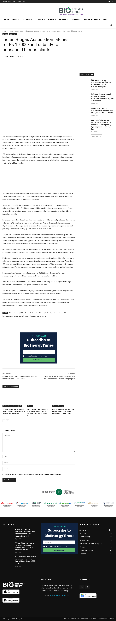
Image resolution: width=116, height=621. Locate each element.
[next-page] (7, 420)
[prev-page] (3, 420)
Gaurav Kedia (29, 313)
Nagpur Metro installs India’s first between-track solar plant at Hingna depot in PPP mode (63, 411)
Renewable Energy (58, 406)
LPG (65, 313)
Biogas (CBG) (19, 31)
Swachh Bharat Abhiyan (38, 316)
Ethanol (30, 406)
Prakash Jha (11, 56)
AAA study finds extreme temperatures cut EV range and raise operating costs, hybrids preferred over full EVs (101, 124)
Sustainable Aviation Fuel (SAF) (12, 406)
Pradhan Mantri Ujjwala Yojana (13, 316)
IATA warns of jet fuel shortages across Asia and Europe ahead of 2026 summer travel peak (13, 411)
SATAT (27, 316)
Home (4, 31)
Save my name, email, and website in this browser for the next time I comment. (33, 474)
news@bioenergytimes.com (60, 595)
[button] (111, 25)
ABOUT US (46, 579)
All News (10, 31)
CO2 (21, 313)
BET (10, 313)
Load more (96, 136)
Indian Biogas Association (53, 313)
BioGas (16, 313)
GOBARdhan (39, 313)
